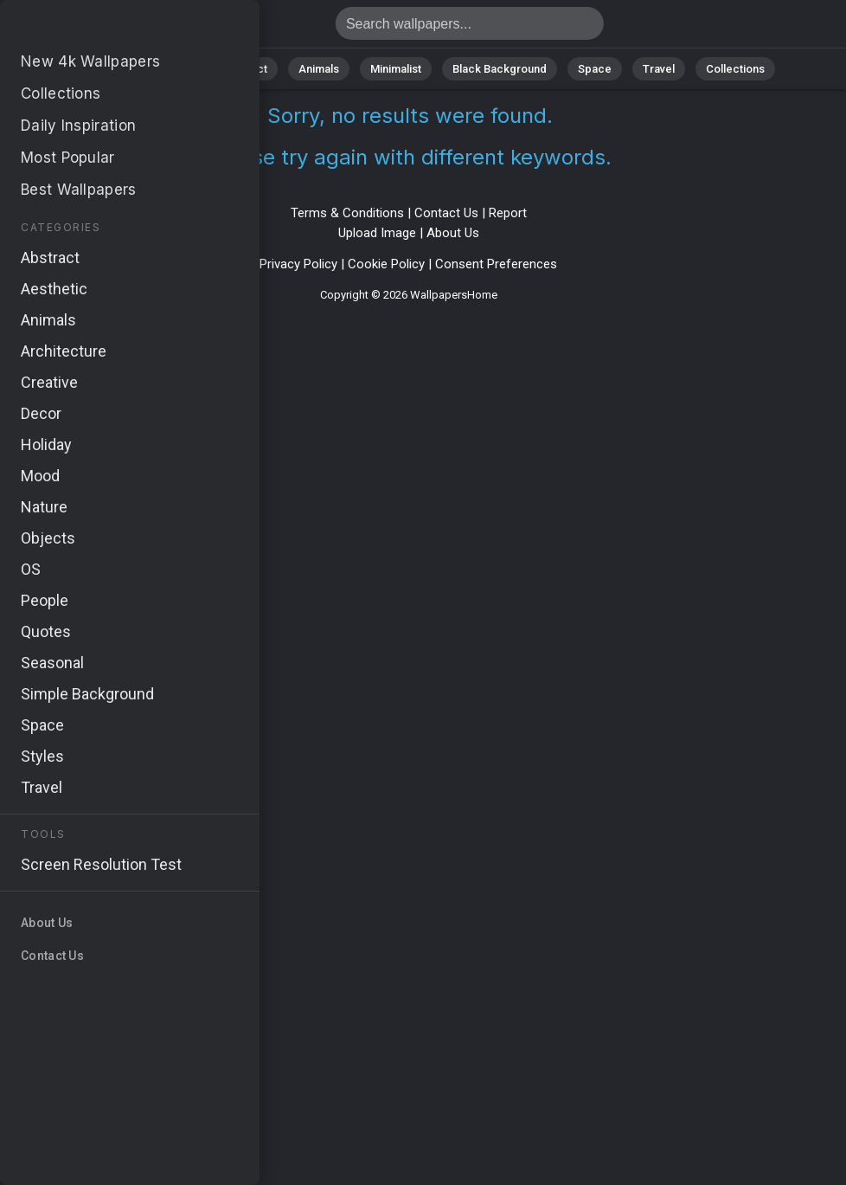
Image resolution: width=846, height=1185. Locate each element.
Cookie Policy (386, 264)
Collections (735, 68)
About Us (452, 233)
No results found (104, 28)
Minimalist (395, 68)
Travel (659, 68)
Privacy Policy (298, 264)
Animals (318, 68)
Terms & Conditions (347, 213)
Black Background (499, 68)
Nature (174, 68)
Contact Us (446, 213)
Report (508, 213)
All (118, 68)
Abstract (244, 68)
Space (595, 68)
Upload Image (377, 233)
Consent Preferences (496, 264)
